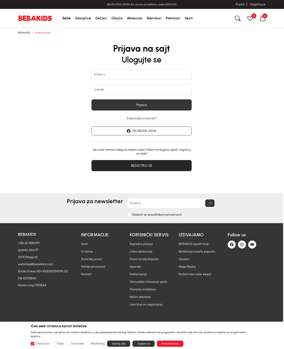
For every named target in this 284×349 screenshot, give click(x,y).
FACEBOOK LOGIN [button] (141, 131)
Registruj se (258, 4)
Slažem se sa (157, 214)
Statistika (77, 343)
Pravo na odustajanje (144, 259)
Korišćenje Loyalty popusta (197, 251)
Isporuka (135, 267)
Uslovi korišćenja (141, 251)
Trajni (60, 343)
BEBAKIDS (24, 32)
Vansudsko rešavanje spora (148, 282)
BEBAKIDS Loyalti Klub (194, 244)
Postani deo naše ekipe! (195, 274)
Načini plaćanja (140, 297)
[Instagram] (242, 245)
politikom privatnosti (166, 215)
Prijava (240, 4)
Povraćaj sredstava (143, 289)
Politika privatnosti (93, 267)
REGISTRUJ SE (141, 166)
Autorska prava (91, 259)
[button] (263, 18)
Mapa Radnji (187, 267)
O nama (87, 251)
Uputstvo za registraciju (146, 304)
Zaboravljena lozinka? (141, 118)
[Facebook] (232, 245)
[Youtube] (252, 245)
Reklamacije (138, 274)
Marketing (98, 343)
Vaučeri (184, 259)
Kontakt (86, 274)
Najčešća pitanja (141, 244)
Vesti (84, 244)
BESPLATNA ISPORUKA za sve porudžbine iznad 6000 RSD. (142, 4)
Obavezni (42, 343)
